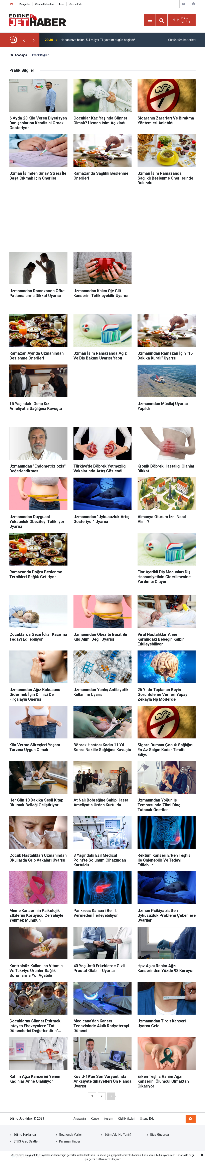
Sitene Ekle (75, 4)
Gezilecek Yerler (70, 1134)
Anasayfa (79, 1118)
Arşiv (61, 4)
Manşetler (24, 4)
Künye (95, 1118)
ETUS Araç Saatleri (26, 1141)
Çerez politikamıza (99, 1159)
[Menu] (149, 20)
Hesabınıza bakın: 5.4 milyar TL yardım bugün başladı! (97, 40)
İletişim (108, 1118)
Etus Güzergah (160, 1134)
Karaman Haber (69, 1141)
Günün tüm (182, 40)
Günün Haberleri (44, 4)
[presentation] (24, 40)
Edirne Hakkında (24, 1134)
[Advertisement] (102, 217)
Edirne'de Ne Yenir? (118, 1134)
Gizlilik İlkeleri (126, 1118)
